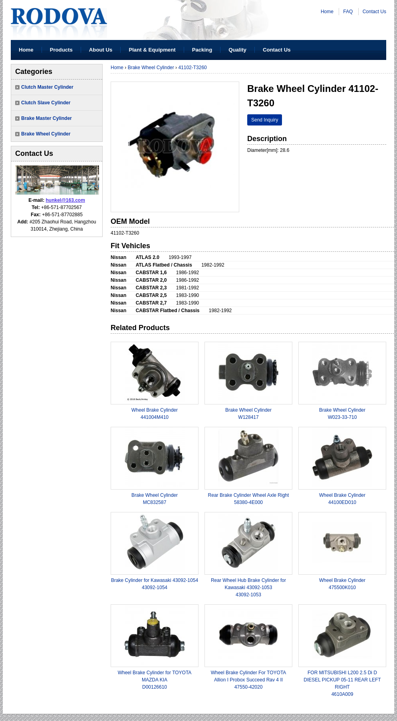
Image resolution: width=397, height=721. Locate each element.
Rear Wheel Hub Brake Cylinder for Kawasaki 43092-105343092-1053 (248, 588)
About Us (101, 50)
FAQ (348, 11)
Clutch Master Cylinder (47, 87)
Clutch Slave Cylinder (45, 103)
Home (327, 11)
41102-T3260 (192, 67)
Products (61, 50)
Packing (202, 50)
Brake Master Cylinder (46, 118)
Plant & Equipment (152, 50)
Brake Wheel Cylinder (45, 134)
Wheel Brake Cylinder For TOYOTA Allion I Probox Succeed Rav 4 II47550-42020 (248, 680)
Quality (237, 50)
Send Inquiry (264, 120)
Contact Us (374, 11)
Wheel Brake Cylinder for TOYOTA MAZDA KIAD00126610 (155, 680)
